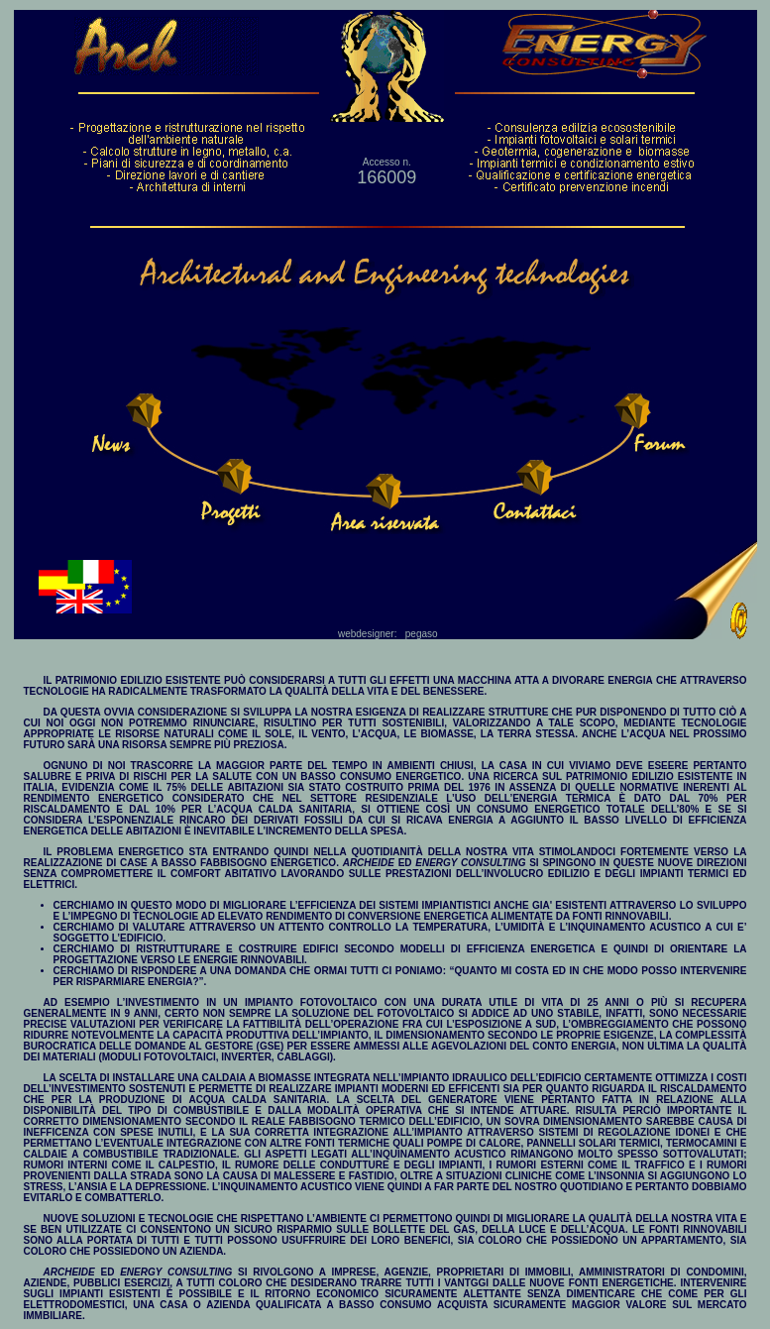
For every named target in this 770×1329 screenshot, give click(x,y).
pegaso (421, 633)
